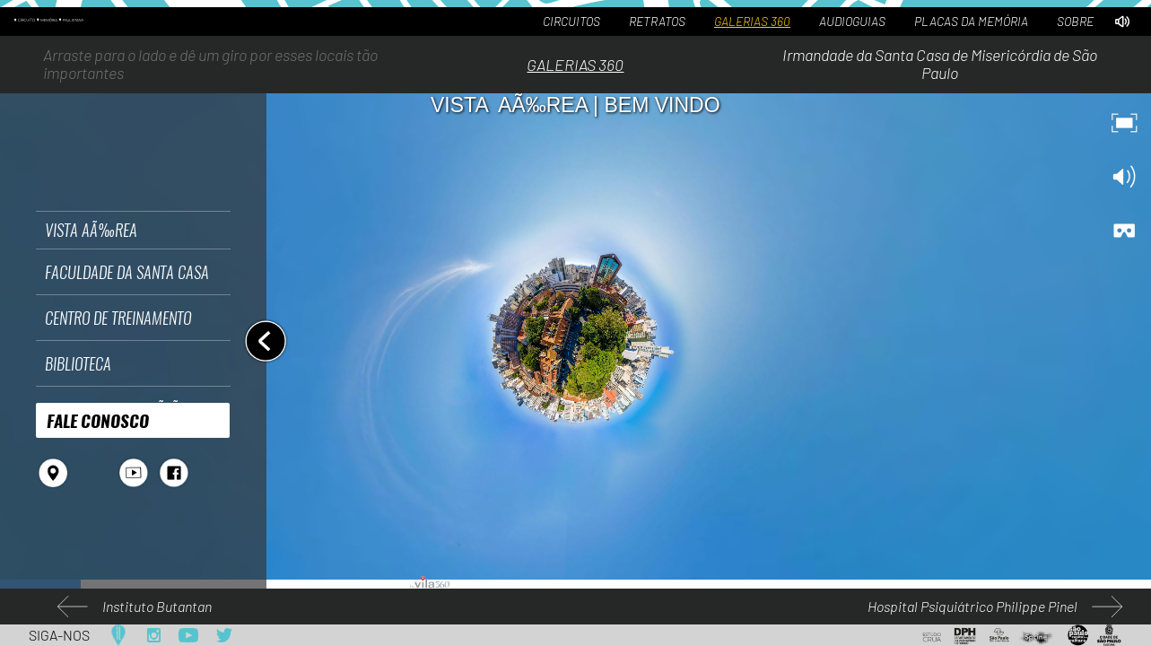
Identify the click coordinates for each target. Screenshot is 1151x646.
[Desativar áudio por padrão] (1122, 21)
